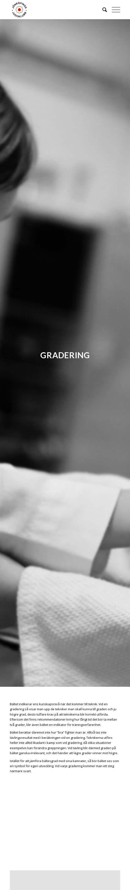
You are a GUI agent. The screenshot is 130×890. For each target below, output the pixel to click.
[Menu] (113, 9)
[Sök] (102, 9)
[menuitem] (102, 9)
